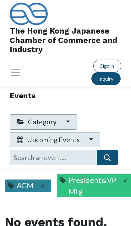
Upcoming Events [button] (49, 140)
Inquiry (105, 79)
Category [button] (37, 122)
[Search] (107, 157)
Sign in (107, 66)
